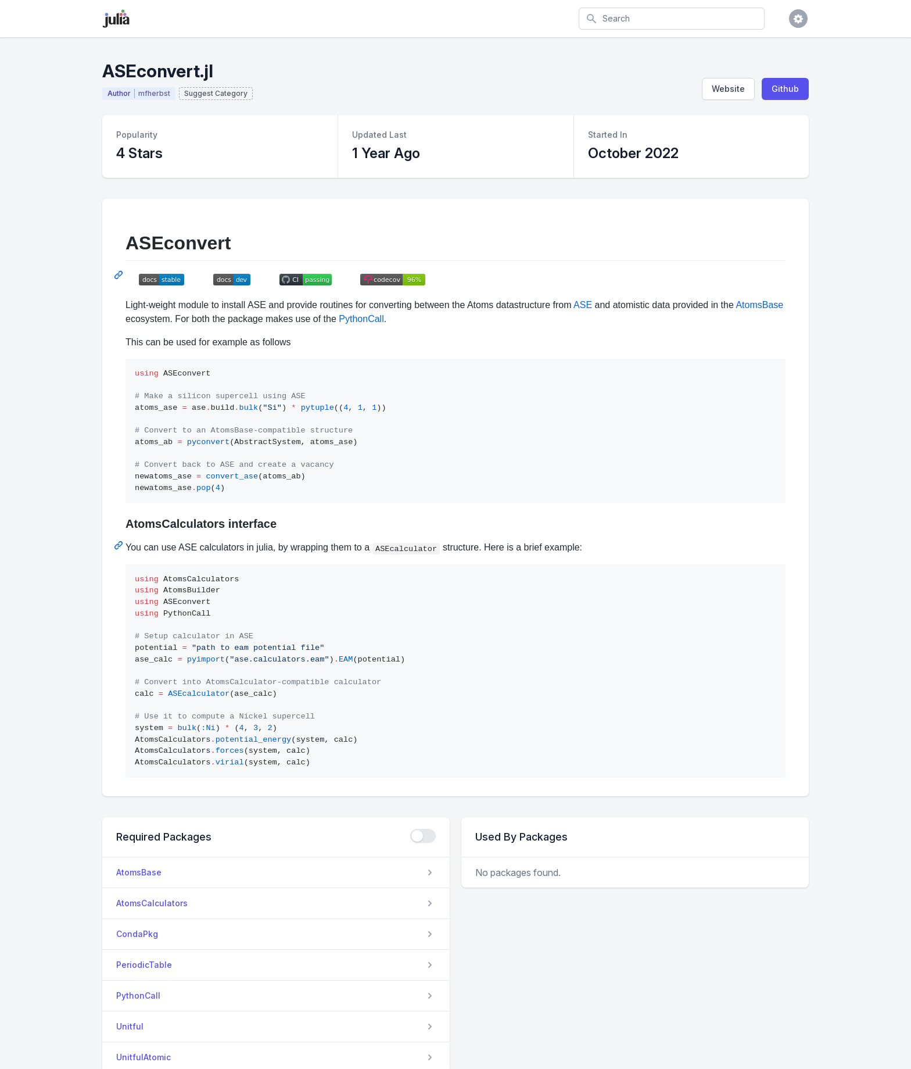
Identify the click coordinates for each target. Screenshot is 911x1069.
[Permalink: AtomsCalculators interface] (119, 545)
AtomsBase (759, 305)
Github (785, 89)
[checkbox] (423, 836)
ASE (582, 305)
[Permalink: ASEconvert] (119, 275)
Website (728, 89)
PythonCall (361, 319)
